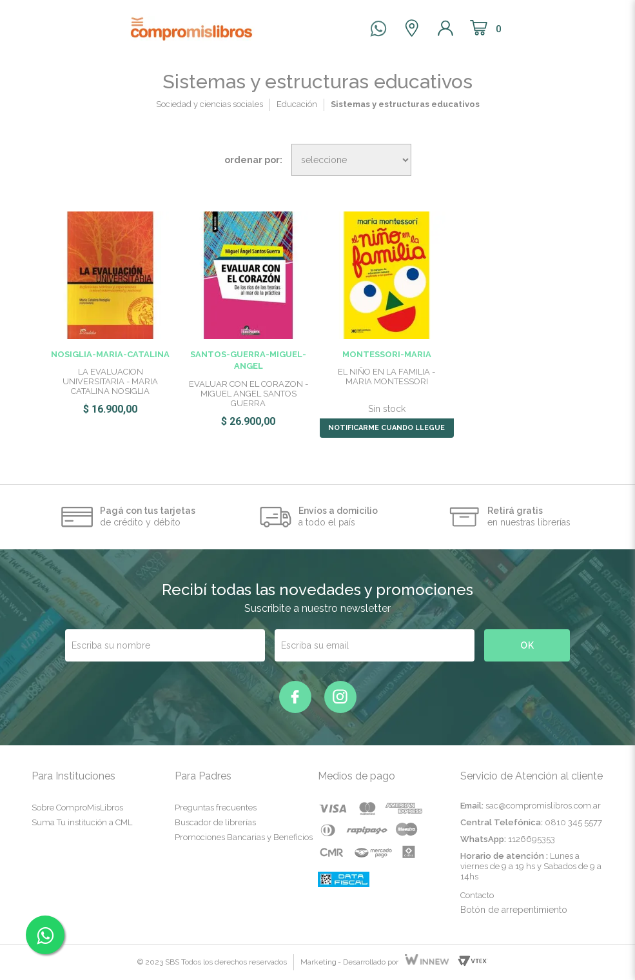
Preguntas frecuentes (216, 807)
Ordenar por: (253, 160)
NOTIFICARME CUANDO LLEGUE (386, 428)
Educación (297, 104)
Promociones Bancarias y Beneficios (244, 837)
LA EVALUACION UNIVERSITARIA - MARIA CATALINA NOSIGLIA (110, 381)
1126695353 (531, 839)
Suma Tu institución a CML (82, 822)
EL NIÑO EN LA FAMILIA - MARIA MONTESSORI (386, 376)
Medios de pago (356, 776)
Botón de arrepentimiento (513, 910)
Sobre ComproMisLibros (77, 807)
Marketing (318, 961)
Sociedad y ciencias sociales (209, 104)
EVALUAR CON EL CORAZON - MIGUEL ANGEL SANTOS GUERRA (248, 393)
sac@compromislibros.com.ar (543, 805)
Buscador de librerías (215, 822)
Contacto (477, 895)
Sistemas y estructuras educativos (405, 104)
